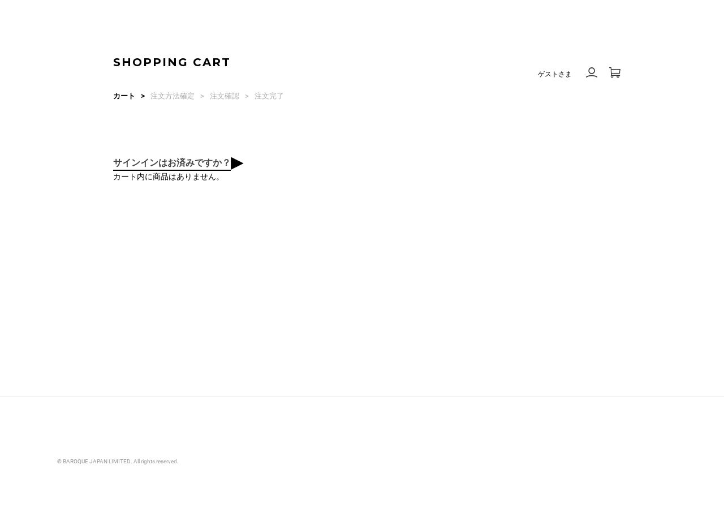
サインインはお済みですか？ (172, 162)
